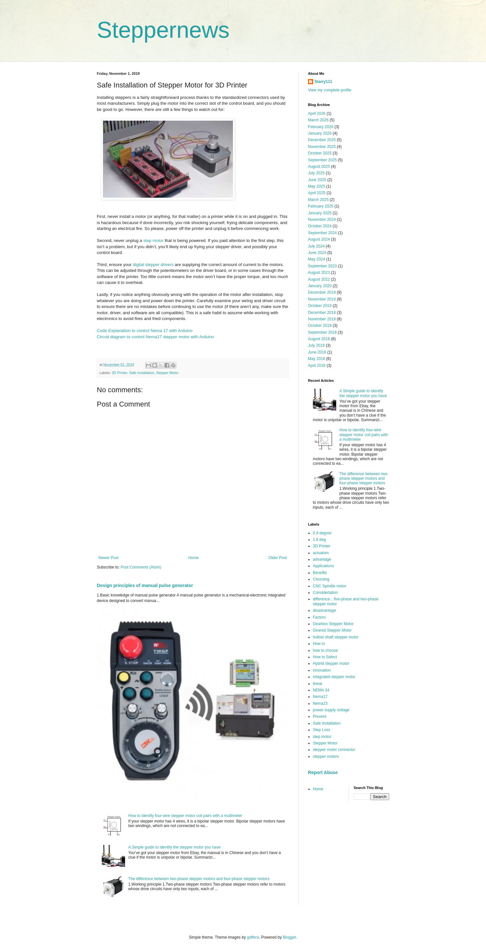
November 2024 (322, 219)
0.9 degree (322, 533)
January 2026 (320, 133)
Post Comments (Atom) (141, 567)
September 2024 (322, 233)
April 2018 (317, 365)
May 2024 (316, 259)
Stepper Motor (167, 373)
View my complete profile (329, 90)
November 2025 (322, 146)
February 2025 (320, 206)
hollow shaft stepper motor (336, 637)
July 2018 (316, 345)
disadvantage (324, 610)
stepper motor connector (334, 749)
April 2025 (317, 193)
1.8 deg (319, 539)
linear (317, 683)
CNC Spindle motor (329, 586)
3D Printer (119, 373)
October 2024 (320, 226)
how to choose (325, 650)
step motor (153, 240)
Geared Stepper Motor (332, 630)
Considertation (325, 592)
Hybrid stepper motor (331, 663)
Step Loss (321, 730)
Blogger (289, 937)
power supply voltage (331, 710)
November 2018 (322, 319)
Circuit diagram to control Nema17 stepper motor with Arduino (155, 336)
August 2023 (319, 272)
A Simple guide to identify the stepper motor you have (174, 847)
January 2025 (320, 213)
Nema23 (320, 703)
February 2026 (320, 127)
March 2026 (318, 120)
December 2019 (322, 292)
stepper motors (326, 756)
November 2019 (322, 299)
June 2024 (317, 252)
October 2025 (320, 153)
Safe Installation (141, 373)
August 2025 (319, 166)
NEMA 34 (321, 690)
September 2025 (322, 160)
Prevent (319, 716)
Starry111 (323, 81)
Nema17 (320, 696)
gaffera (253, 937)
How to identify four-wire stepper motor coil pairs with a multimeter (185, 815)
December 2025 (322, 140)
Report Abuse (323, 772)
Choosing (321, 579)
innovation (322, 670)
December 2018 (322, 312)
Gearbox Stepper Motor (333, 624)
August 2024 (319, 239)
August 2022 (319, 279)
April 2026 (317, 113)
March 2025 (318, 199)
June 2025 (317, 180)
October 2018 (320, 325)
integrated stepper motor (334, 677)
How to (319, 643)
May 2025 (316, 186)
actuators (321, 553)
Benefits (320, 572)
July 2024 (316, 246)
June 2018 (317, 352)
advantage (322, 559)
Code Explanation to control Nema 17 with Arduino (145, 330)
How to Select (325, 657)
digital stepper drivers (153, 264)
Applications (323, 566)
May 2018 (316, 358)
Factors (319, 617)
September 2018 (322, 332)
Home (193, 557)
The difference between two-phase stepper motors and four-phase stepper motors (199, 878)
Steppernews (163, 30)
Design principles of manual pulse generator (145, 585)
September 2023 (322, 266)
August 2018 (319, 339)
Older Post (277, 557)
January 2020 (320, 286)
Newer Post (108, 557)
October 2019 (320, 305)
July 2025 (316, 173)
